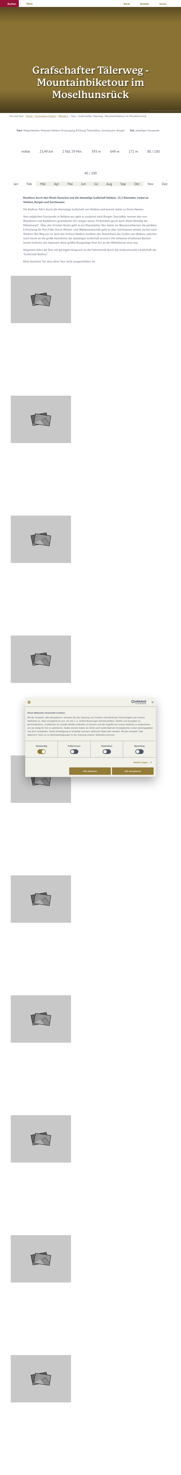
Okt (136, 184)
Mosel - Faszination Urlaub (41, 116)
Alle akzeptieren (132, 771)
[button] (9, 3)
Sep (123, 184)
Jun (83, 184)
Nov (151, 184)
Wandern (63, 116)
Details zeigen (140, 762)
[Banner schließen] (153, 702)
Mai (70, 184)
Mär (43, 184)
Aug (109, 184)
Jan (16, 184)
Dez (165, 184)
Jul (96, 184)
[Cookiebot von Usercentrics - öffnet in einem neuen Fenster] (133, 702)
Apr (56, 184)
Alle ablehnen (90, 771)
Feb (29, 184)
